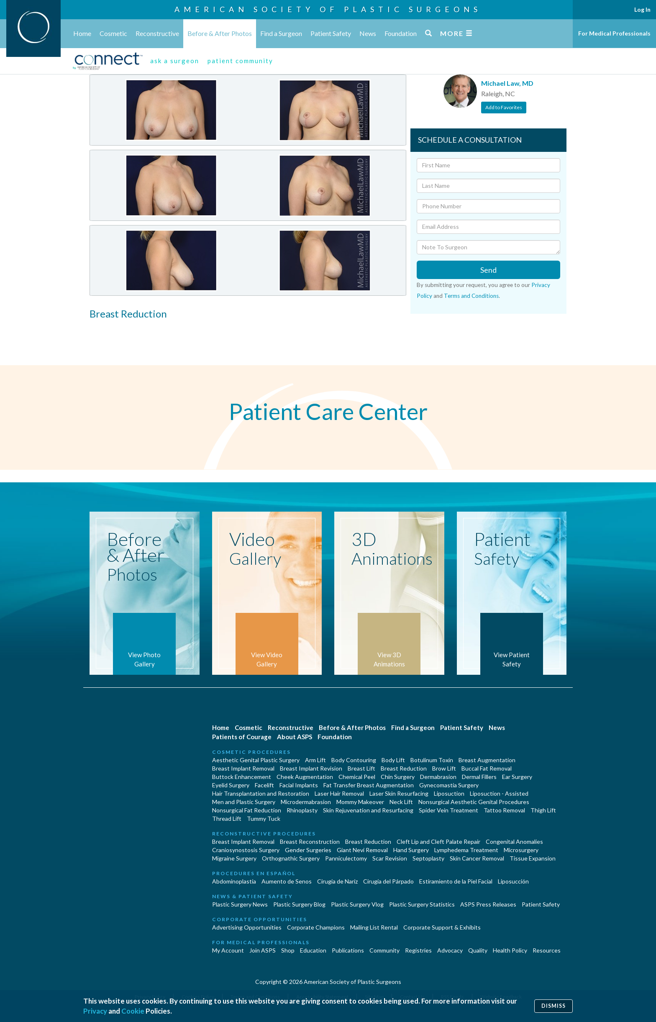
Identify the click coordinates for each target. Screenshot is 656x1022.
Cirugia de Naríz (337, 881)
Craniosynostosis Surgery (245, 849)
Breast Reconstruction (310, 841)
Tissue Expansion (533, 858)
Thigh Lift (543, 810)
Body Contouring (353, 759)
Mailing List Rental (374, 927)
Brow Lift (444, 768)
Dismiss (553, 1006)
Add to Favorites (503, 107)
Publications (348, 950)
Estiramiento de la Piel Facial (455, 881)
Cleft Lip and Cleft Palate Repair (438, 841)
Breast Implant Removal (243, 768)
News (367, 33)
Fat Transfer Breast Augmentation (368, 785)
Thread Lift (226, 818)
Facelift (264, 785)
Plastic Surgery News (240, 904)
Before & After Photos (219, 33)
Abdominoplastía (234, 881)
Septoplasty (428, 858)
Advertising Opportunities (247, 927)
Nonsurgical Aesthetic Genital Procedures (473, 801)
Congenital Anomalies (514, 841)
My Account (228, 950)
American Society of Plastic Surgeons (328, 9)
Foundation (400, 33)
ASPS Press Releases (488, 904)
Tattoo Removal (504, 810)
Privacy (95, 1011)
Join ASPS (262, 950)
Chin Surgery (398, 776)
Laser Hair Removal (339, 793)
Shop (288, 950)
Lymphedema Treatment (466, 849)
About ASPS (294, 736)
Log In (642, 9)
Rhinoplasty (302, 810)
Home (82, 33)
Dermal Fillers (479, 776)
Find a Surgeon (281, 33)
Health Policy (510, 950)
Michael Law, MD (507, 83)
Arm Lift (315, 759)
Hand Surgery (411, 849)
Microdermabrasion (306, 801)
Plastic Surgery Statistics (422, 904)
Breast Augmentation (487, 759)
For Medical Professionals (614, 33)
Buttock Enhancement (241, 776)
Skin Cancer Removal (477, 858)
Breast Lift (361, 768)
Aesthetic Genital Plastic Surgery (256, 759)
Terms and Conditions (471, 295)
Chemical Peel (356, 776)
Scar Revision (389, 858)
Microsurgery (521, 849)
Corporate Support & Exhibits (442, 927)
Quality (477, 950)
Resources (547, 950)
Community (384, 950)
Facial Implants (298, 785)
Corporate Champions (316, 927)
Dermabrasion (438, 776)
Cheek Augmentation (305, 776)
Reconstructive (157, 33)
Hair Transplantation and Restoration (260, 793)
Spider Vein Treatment (448, 810)
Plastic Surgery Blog (299, 904)
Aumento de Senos (286, 881)
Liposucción (513, 881)
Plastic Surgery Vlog (357, 904)
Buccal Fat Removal (486, 768)
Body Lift (393, 759)
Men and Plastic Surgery (243, 801)
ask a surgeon (174, 60)
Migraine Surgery (234, 858)
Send (488, 269)
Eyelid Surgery (230, 785)
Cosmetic (113, 33)
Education (313, 950)
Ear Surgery (517, 776)
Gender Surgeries (308, 849)
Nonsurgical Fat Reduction (246, 810)
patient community (240, 60)
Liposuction (449, 793)
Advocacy (450, 950)
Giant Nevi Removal (362, 849)
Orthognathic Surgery (291, 858)
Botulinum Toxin (431, 759)
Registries (418, 950)
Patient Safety (330, 33)
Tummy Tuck (263, 818)
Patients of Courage (242, 736)
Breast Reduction (404, 768)
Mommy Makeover (360, 801)
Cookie (132, 1011)
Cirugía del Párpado (388, 881)
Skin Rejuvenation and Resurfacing (368, 810)
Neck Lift (401, 801)
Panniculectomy (346, 858)
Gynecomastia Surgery (449, 785)
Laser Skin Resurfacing (398, 793)
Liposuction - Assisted (499, 793)
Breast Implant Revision (311, 768)
